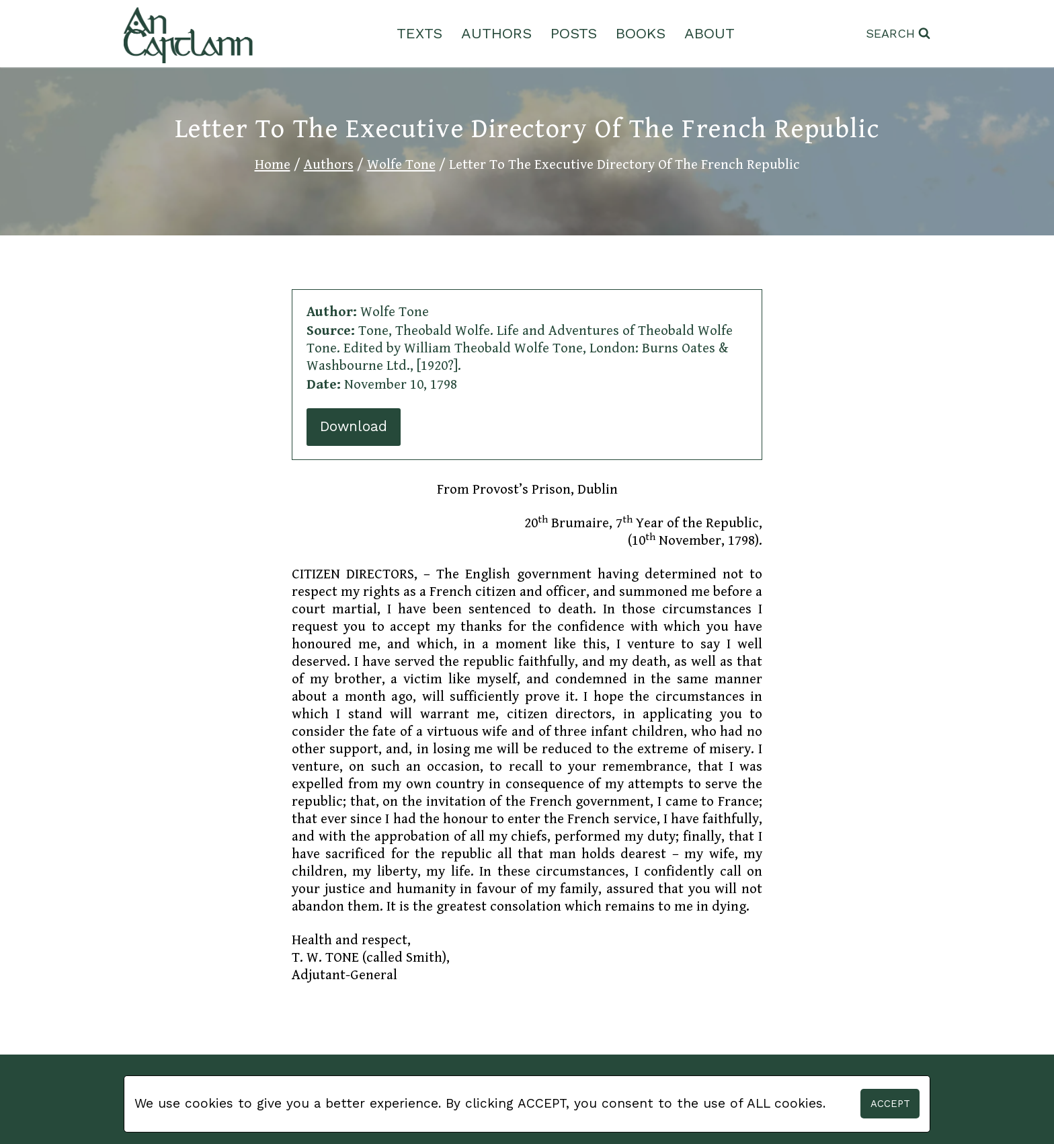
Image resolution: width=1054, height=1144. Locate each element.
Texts (419, 33)
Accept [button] (890, 1104)
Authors (496, 33)
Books (640, 33)
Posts (574, 33)
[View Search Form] (898, 34)
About (709, 33)
